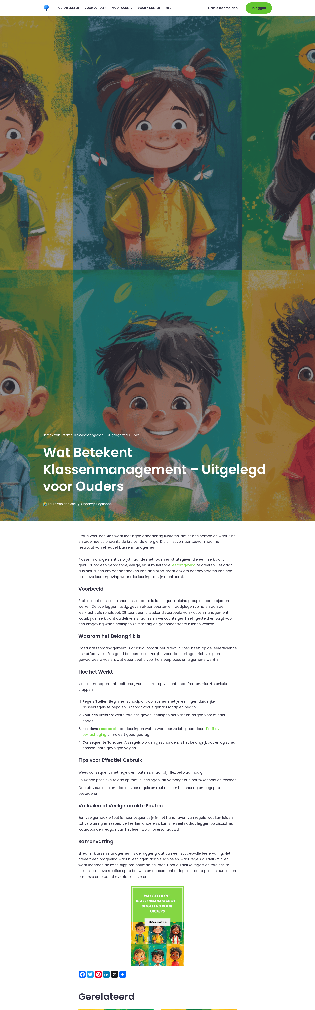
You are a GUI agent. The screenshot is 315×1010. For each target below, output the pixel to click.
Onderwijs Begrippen (96, 504)
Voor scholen (95, 8)
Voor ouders (122, 8)
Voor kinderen (149, 8)
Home (47, 435)
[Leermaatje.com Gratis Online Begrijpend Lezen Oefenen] (47, 8)
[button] (174, 8)
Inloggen (259, 8)
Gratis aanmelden (223, 8)
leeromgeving (183, 565)
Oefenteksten (68, 8)
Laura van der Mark (62, 504)
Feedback (108, 728)
